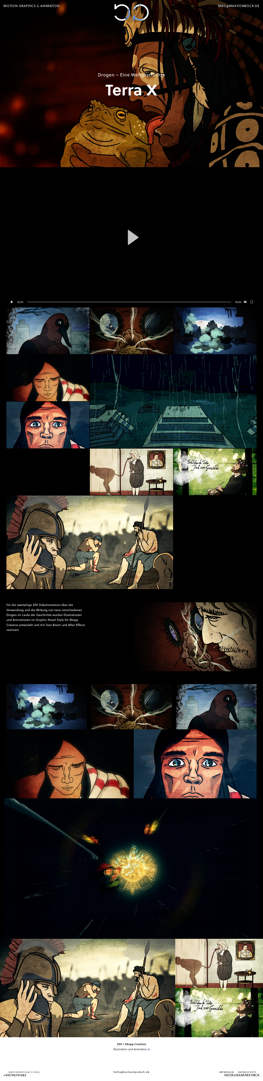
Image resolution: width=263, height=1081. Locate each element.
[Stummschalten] (245, 302)
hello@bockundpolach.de (132, 1072)
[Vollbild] (252, 302)
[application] (131, 237)
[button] (132, 237)
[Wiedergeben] (12, 302)
